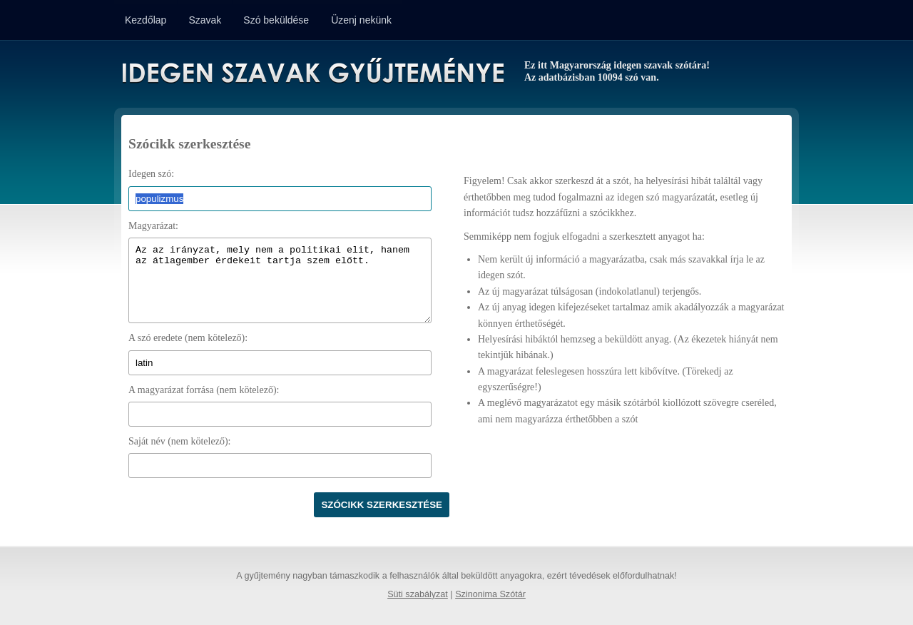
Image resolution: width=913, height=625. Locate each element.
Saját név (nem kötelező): (179, 441)
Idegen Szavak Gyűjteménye (312, 72)
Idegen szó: (151, 173)
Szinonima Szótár (490, 594)
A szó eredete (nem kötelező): (188, 337)
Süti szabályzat (417, 594)
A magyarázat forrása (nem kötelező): (203, 390)
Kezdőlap (145, 20)
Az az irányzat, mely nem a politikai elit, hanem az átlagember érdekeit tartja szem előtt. (280, 280)
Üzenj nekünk (361, 20)
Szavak (204, 20)
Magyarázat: (153, 225)
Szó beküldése (276, 20)
